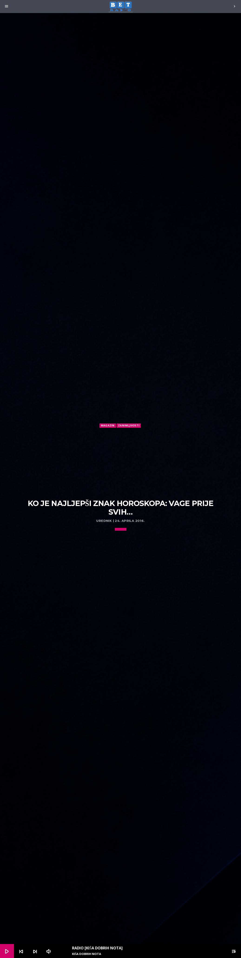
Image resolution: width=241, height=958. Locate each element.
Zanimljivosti (128, 425)
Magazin (108, 425)
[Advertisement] (120, 463)
